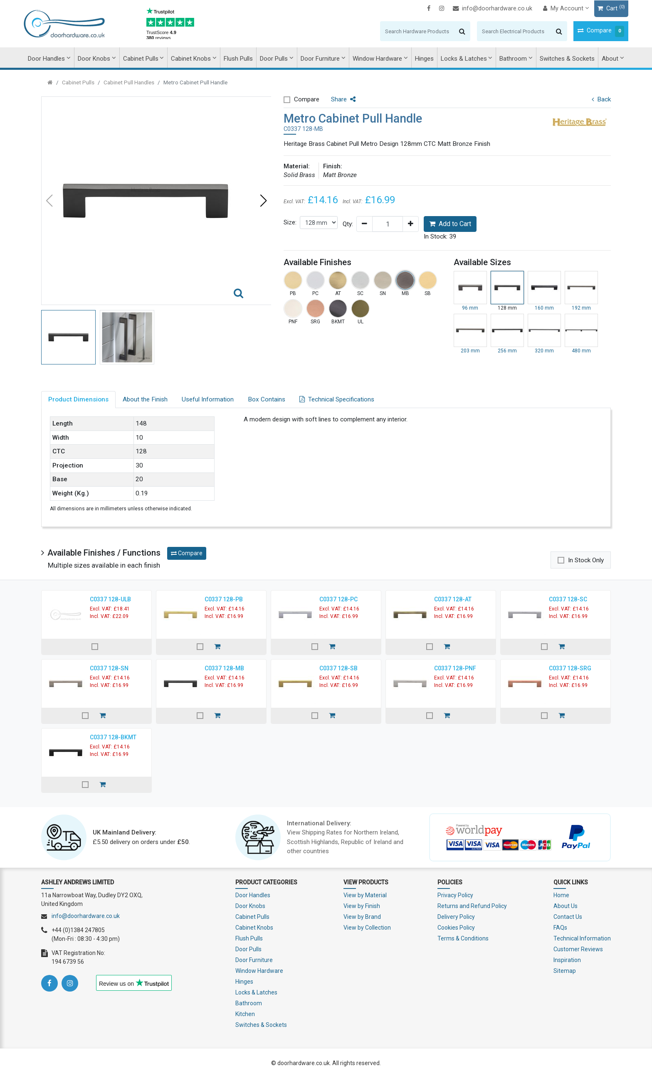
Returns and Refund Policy (472, 906)
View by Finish (361, 906)
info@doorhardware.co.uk (475, 8)
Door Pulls (274, 58)
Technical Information (582, 938)
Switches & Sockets (567, 58)
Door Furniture (320, 58)
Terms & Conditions (463, 938)
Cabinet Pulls (140, 58)
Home (561, 895)
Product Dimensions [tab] (78, 399)
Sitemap (564, 970)
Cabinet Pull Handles (129, 82)
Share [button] (343, 99)
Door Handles (46, 58)
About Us (565, 906)
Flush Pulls (238, 58)
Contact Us (567, 916)
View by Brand (362, 916)
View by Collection (367, 927)
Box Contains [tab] (266, 399)
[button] (263, 200)
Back (601, 99)
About (610, 58)
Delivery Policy (456, 916)
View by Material (365, 895)
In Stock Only (586, 560)
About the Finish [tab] (145, 399)
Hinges (424, 58)
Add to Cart (450, 224)
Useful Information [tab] (208, 399)
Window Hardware (377, 58)
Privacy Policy (455, 895)
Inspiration (567, 960)
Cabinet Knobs (191, 58)
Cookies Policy (456, 927)
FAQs (560, 927)
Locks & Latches (464, 58)
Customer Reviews (578, 949)
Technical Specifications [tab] (336, 399)
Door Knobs (94, 58)
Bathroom (513, 58)
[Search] (400, 31)
